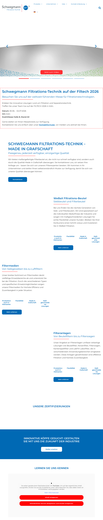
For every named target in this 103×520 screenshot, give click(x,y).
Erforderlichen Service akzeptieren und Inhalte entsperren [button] (51, 499)
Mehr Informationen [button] (51, 488)
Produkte (42, 6)
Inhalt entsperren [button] (51, 493)
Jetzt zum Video (51, 68)
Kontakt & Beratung (80, 6)
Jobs (66, 6)
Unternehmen (55, 6)
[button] (46, 6)
